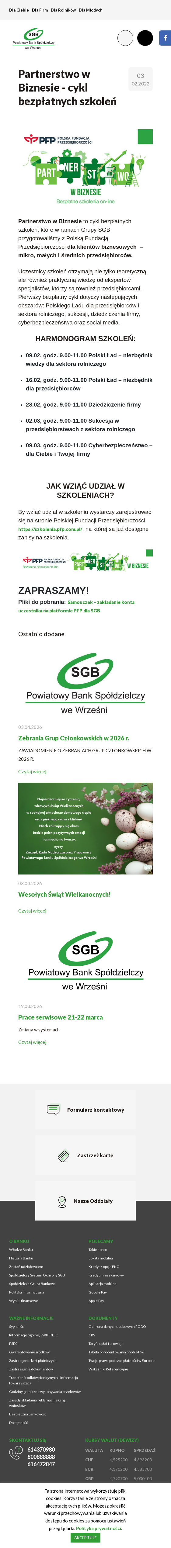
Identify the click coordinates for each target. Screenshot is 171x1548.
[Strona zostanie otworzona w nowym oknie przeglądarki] (165, 38)
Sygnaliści (17, 1326)
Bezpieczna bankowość (28, 1414)
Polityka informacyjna (26, 1292)
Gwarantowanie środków (29, 1352)
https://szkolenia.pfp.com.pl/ (50, 529)
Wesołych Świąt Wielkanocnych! (64, 894)
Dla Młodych (91, 10)
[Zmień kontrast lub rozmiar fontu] (125, 38)
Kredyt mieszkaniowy (106, 1275)
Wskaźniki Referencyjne (108, 1369)
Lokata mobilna (101, 1258)
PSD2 (13, 1343)
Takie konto (98, 1249)
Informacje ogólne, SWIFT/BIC (33, 1335)
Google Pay (98, 1292)
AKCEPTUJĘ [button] (85, 1537)
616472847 (41, 1464)
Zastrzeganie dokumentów (31, 1369)
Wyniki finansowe (23, 1300)
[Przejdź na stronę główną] (30, 38)
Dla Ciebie (19, 10)
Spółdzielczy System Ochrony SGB (37, 1275)
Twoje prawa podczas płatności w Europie (122, 1360)
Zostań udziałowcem (26, 1266)
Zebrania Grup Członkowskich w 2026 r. (73, 738)
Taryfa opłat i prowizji (105, 1343)
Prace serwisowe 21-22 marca (60, 1017)
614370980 (41, 1449)
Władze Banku (21, 1249)
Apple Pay (96, 1300)
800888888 (41, 1456)
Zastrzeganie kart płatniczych (33, 1360)
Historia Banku (21, 1258)
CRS (92, 1335)
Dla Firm (40, 10)
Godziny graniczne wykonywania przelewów (45, 1391)
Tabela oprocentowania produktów (116, 1352)
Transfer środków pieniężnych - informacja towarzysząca (43, 1380)
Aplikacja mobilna (103, 1283)
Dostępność (18, 1422)
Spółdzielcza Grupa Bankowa (32, 1283)
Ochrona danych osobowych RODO (117, 1326)
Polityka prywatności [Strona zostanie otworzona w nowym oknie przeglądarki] (98, 1528)
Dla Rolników (63, 10)
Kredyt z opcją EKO (104, 1266)
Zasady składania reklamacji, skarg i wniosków (37, 1403)
